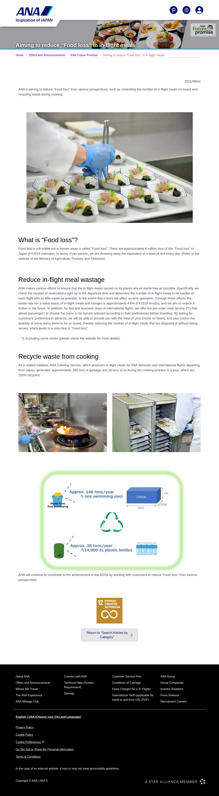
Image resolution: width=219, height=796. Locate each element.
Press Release (169, 695)
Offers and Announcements (47, 55)
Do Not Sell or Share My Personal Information (45, 749)
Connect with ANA (75, 676)
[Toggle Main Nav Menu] (186, 10)
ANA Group (167, 676)
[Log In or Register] (199, 10)
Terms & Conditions (28, 756)
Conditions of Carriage (126, 682)
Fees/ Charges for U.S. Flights (131, 689)
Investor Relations (171, 689)
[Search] (174, 10)
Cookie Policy (24, 734)
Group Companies (172, 682)
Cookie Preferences (30, 742)
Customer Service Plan (127, 676)
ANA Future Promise (84, 55)
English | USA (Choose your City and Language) (48, 716)
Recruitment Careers (173, 701)
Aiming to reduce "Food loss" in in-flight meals (133, 55)
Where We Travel (27, 689)
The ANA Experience (29, 695)
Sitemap (69, 693)
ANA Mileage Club (27, 701)
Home (20, 55)
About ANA (23, 676)
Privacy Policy (25, 727)
